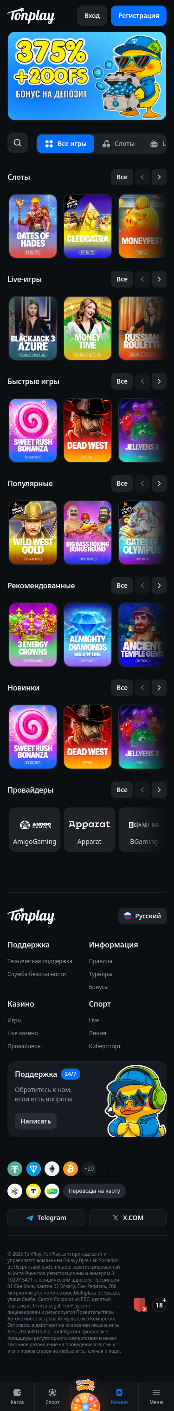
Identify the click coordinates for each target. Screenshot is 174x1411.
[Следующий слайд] (159, 177)
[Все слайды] (122, 177)
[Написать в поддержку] (36, 1121)
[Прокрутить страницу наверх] (142, 916)
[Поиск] (17, 143)
